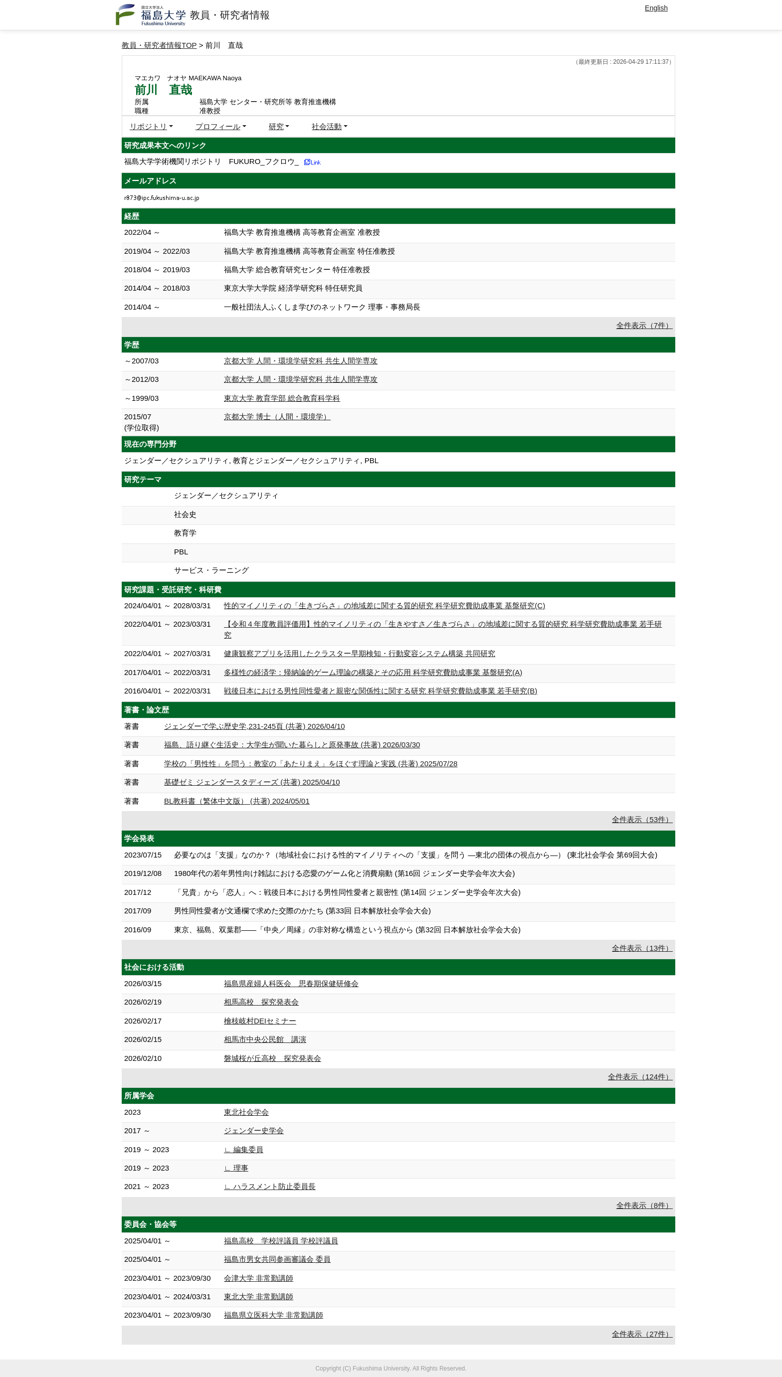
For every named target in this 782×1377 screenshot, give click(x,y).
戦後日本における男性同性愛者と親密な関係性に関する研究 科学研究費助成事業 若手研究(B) (380, 691)
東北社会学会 (246, 1112)
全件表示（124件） (640, 1076)
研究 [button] (276, 126)
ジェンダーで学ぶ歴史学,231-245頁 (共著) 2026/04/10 (254, 726)
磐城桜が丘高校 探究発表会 (272, 1058)
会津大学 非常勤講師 (258, 1278)
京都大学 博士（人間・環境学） (277, 416)
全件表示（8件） (644, 1205)
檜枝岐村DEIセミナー (260, 1021)
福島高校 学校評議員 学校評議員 (281, 1240)
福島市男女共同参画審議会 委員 (277, 1259)
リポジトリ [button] (148, 126)
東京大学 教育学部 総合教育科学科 (282, 398)
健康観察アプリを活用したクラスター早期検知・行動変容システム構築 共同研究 (359, 653)
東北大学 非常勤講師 (258, 1296)
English (656, 8)
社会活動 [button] (327, 126)
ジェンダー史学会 (254, 1130)
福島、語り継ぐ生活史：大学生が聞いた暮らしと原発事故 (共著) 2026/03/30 (292, 744)
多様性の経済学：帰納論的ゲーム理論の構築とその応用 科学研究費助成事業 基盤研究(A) (373, 672)
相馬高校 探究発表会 (261, 1002)
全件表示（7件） (644, 325)
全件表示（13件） (642, 948)
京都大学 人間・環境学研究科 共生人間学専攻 (301, 360)
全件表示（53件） (642, 819)
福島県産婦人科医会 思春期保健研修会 (291, 983)
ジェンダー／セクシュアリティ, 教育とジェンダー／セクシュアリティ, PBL (251, 460)
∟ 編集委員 (243, 1149)
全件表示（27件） (642, 1334)
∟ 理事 (236, 1168)
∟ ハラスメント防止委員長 (270, 1186)
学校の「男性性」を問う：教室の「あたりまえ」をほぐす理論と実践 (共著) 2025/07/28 (310, 763)
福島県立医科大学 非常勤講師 (273, 1315)
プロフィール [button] (218, 126)
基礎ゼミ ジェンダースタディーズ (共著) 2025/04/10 (252, 782)
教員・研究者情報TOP (159, 45)
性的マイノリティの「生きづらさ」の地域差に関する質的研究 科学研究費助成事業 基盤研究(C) (384, 605)
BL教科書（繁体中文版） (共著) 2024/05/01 (237, 801)
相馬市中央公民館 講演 (265, 1039)
